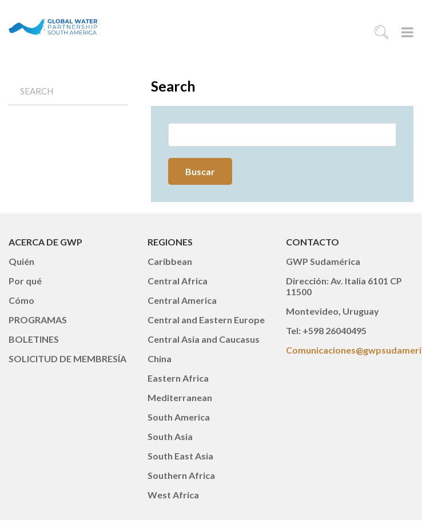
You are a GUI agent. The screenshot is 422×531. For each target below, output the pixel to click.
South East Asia (180, 455)
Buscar (200, 171)
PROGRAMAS (38, 319)
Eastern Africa (178, 378)
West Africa (173, 494)
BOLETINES (34, 339)
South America (179, 416)
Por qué (25, 280)
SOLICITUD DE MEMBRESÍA (67, 358)
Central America (182, 300)
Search (36, 91)
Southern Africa (181, 475)
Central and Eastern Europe (206, 319)
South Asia (170, 436)
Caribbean (170, 261)
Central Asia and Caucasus (204, 339)
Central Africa (178, 280)
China (160, 358)
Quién (21, 261)
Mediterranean (180, 397)
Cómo (21, 300)
